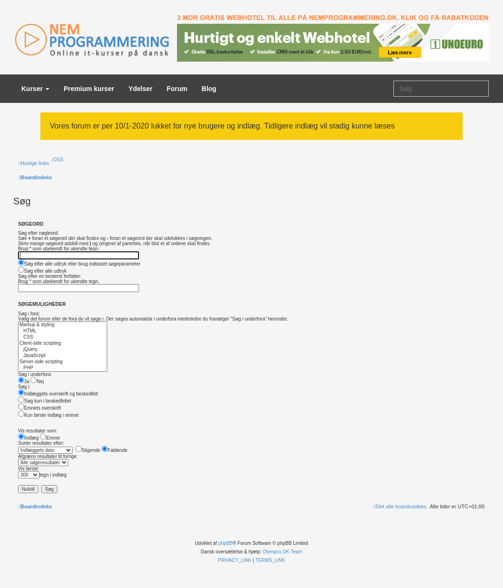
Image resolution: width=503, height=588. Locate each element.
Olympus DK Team (282, 551)
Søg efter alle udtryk (42, 271)
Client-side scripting (63, 343)
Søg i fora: (29, 313)
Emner (50, 438)
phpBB (225, 543)
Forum (177, 88)
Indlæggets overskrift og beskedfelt (58, 393)
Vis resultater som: (37, 430)
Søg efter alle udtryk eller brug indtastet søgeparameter (79, 263)
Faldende (115, 450)
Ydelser (141, 88)
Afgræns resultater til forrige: (48, 456)
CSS (63, 337)
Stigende (87, 450)
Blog (209, 88)
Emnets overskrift (39, 408)
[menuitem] (58, 159)
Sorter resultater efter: (41, 443)
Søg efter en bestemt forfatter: (49, 276)
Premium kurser (89, 88)
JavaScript (63, 356)
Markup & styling (63, 325)
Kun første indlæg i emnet (48, 415)
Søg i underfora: (35, 374)
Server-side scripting (63, 362)
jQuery (63, 350)
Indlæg (28, 438)
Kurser (35, 88)
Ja (23, 381)
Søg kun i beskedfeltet (44, 401)
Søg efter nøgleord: (38, 233)
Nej (37, 381)
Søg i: (24, 386)
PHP (63, 368)
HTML (63, 331)
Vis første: (28, 468)
